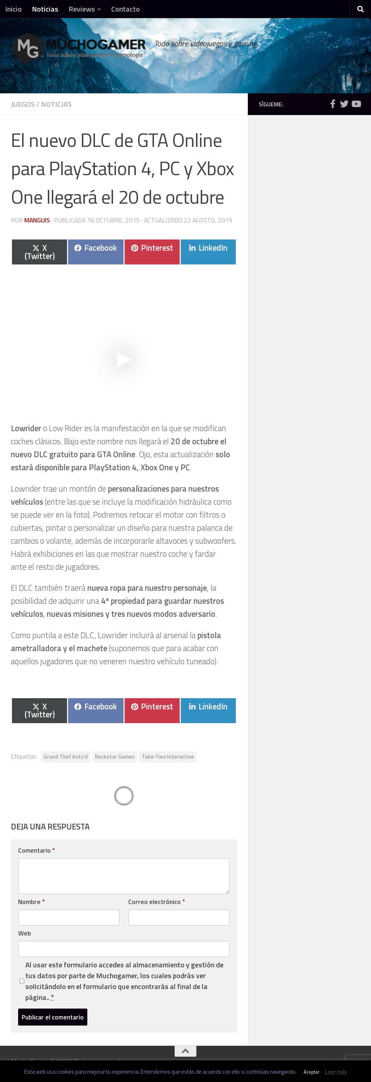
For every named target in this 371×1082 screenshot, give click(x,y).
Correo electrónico (156, 902)
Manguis (37, 220)
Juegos (23, 104)
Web (24, 933)
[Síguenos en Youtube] (355, 103)
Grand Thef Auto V (65, 756)
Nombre (31, 902)
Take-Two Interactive (168, 756)
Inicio (13, 8)
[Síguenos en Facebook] (332, 103)
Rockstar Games (115, 756)
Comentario (36, 850)
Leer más (336, 1072)
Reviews (81, 8)
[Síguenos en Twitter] (344, 103)
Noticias (45, 8)
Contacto (125, 8)
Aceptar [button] (312, 1071)
